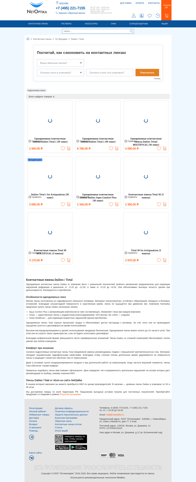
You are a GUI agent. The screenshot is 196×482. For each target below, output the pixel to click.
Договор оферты (63, 408)
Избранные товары (38, 414)
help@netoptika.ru (115, 415)
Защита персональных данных (70, 414)
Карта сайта (35, 451)
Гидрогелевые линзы (36, 91)
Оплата (140, 3)
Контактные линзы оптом (67, 423)
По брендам (61, 39)
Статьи (58, 427)
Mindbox (121, 476)
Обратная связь (63, 420)
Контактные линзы (38, 24)
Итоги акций (61, 430)
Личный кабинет (37, 411)
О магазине (35, 427)
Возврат (33, 423)
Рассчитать (147, 72)
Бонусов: (166, 6)
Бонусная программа (65, 417)
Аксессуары (91, 24)
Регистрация (35, 408)
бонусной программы (70, 394)
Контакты (154, 3)
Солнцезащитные (138, 24)
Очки (113, 24)
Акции (164, 24)
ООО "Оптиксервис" (64, 472)
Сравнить (34, 141)
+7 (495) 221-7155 (70, 8)
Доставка (126, 3)
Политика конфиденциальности (71, 411)
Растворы (66, 24)
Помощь (33, 430)
